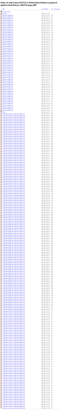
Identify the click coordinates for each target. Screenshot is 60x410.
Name (3, 9)
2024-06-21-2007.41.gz (7, 56)
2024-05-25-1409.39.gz (7, 30)
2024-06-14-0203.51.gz (7, 46)
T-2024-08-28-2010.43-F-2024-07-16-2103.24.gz (13, 181)
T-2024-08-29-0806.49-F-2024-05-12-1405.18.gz (13, 222)
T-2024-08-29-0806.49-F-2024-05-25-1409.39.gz (13, 231)
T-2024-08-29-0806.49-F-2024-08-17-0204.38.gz (13, 295)
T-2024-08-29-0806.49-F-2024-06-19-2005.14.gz (13, 252)
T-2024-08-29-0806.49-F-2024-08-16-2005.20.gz (13, 293)
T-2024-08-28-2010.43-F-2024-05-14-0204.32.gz (13, 131)
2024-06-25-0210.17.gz (7, 63)
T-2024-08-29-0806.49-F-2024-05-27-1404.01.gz (13, 235)
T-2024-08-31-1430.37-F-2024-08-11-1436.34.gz (13, 387)
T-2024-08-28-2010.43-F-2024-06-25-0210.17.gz (13, 167)
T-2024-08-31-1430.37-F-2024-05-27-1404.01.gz (13, 331)
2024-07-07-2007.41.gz (7, 74)
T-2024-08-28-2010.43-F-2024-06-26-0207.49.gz (13, 169)
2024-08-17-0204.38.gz (7, 94)
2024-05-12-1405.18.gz (7, 22)
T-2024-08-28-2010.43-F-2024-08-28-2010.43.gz (13, 210)
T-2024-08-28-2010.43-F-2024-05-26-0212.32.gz (13, 136)
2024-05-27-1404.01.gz (7, 34)
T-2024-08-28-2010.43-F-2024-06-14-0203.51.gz (13, 150)
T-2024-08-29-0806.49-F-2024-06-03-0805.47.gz (13, 238)
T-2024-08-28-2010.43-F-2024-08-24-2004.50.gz (13, 203)
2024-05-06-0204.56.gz (7, 16)
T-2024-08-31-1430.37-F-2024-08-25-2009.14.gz (13, 401)
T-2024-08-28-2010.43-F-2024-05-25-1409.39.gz (13, 134)
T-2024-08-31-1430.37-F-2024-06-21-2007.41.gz (13, 354)
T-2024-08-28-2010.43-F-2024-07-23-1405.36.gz (13, 186)
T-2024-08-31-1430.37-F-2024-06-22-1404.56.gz (13, 356)
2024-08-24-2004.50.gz (7, 100)
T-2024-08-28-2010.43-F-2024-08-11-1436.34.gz (13, 193)
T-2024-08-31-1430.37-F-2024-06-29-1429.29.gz (13, 364)
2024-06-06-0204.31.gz (7, 41)
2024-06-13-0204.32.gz (7, 44)
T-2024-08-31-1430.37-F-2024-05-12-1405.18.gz (13, 319)
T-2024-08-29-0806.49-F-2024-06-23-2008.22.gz (13, 262)
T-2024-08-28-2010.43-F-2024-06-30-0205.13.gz (13, 172)
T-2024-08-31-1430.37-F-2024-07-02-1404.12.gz (13, 370)
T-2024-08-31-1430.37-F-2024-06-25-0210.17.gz (13, 361)
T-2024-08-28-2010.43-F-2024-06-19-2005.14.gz (13, 155)
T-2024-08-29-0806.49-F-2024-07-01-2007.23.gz (13, 271)
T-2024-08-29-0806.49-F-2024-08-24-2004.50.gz (13, 300)
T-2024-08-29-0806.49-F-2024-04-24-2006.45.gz (13, 212)
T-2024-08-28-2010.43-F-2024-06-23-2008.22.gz (13, 165)
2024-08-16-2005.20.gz (7, 93)
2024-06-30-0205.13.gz (7, 68)
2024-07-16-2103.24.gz (7, 77)
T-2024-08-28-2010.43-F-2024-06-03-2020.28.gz (13, 143)
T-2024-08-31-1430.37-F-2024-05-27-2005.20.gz (13, 333)
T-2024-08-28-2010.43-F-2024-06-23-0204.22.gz (13, 164)
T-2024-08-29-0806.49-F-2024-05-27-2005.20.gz (13, 236)
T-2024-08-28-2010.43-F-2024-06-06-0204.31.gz (13, 145)
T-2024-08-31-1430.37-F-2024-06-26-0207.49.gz (13, 363)
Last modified (45, 9)
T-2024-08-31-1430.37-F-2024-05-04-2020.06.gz (13, 311)
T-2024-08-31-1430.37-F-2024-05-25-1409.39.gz (13, 328)
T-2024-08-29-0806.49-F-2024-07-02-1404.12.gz (13, 273)
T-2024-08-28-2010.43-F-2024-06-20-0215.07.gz (13, 157)
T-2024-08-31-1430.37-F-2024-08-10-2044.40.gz (13, 385)
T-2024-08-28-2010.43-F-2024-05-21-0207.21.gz (13, 132)
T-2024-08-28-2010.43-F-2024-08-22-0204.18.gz (13, 200)
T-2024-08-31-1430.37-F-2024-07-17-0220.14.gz (13, 376)
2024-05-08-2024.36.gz (7, 18)
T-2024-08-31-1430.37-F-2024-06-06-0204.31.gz (13, 338)
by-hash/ (4, 13)
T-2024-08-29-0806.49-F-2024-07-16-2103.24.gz (13, 278)
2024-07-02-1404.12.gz (7, 72)
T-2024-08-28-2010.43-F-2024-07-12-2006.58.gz (13, 179)
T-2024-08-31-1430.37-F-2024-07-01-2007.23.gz (13, 368)
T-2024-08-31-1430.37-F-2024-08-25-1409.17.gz (13, 399)
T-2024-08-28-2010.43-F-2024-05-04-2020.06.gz (13, 117)
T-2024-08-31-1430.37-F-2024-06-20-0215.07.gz (13, 350)
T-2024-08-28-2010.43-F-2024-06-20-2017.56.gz (13, 158)
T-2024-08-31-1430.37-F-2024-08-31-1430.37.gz (13, 408)
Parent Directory (6, 11)
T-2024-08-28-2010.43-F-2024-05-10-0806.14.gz (13, 124)
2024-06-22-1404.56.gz (7, 58)
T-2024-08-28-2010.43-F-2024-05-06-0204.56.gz (13, 120)
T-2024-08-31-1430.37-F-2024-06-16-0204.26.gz (13, 345)
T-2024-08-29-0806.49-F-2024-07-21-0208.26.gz (13, 281)
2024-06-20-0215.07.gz (7, 53)
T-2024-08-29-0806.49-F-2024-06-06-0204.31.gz (13, 241)
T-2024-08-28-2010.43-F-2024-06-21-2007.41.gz (13, 160)
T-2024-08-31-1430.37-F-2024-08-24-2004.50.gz (13, 397)
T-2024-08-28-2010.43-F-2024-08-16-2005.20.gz (13, 196)
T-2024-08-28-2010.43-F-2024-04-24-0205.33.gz (13, 113)
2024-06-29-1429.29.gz (7, 67)
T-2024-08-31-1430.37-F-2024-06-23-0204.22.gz (13, 357)
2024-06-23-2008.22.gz (7, 61)
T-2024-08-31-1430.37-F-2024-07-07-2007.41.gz (13, 371)
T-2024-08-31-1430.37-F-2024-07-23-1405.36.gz (13, 380)
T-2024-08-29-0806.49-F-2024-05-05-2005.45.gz (13, 215)
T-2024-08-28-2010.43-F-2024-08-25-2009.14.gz (13, 207)
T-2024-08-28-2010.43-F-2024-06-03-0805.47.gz (13, 141)
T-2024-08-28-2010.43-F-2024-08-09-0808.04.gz (13, 188)
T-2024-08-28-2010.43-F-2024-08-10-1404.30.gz (13, 190)
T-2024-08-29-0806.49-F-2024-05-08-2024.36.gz (13, 219)
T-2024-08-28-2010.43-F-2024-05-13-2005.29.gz (13, 129)
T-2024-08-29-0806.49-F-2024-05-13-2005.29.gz (13, 226)
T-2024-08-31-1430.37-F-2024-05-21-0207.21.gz (13, 326)
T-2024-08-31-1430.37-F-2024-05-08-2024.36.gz (13, 316)
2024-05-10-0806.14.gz (7, 20)
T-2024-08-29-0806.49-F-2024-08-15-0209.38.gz (13, 292)
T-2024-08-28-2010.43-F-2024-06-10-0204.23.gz (13, 146)
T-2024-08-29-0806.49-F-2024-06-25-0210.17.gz (13, 264)
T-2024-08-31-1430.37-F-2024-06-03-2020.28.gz (13, 337)
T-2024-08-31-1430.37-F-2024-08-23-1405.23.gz (13, 395)
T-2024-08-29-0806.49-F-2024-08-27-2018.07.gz (13, 305)
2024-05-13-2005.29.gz (7, 25)
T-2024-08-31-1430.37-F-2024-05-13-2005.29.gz (13, 323)
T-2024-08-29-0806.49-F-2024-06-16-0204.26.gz (13, 248)
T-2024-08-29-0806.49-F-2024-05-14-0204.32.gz (13, 228)
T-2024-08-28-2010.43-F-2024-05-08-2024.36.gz (13, 122)
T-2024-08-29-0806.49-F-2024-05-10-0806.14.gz (13, 221)
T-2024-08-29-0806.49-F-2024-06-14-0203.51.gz (13, 247)
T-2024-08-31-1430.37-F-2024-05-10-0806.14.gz (13, 318)
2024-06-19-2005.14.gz (7, 51)
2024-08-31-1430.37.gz (7, 110)
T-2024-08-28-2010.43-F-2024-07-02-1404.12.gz (13, 176)
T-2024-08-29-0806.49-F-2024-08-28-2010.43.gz (13, 307)
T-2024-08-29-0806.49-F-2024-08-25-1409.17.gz (13, 302)
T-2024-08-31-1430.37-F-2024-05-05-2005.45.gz (13, 312)
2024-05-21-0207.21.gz (7, 29)
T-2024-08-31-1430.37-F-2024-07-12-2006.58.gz (13, 373)
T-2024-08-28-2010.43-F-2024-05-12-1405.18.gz (13, 125)
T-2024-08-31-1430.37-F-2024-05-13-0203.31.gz (13, 321)
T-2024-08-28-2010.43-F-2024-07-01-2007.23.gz (13, 174)
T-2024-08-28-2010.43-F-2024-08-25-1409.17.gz (13, 205)
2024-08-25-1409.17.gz (7, 101)
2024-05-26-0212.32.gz (7, 32)
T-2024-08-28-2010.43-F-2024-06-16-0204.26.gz (13, 151)
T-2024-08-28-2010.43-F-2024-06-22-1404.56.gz (13, 162)
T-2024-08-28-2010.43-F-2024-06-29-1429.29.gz (13, 170)
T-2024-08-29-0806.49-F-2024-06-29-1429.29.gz (13, 267)
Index (3, 112)
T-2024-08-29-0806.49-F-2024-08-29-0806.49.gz (13, 309)
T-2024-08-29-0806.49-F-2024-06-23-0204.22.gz (13, 260)
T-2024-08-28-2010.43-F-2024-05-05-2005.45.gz (13, 119)
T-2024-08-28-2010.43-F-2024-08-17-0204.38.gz (13, 198)
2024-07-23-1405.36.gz (7, 82)
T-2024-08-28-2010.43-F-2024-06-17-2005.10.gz (13, 153)
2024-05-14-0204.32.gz (7, 27)
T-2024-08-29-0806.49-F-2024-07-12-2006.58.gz (13, 276)
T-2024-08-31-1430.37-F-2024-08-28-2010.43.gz (13, 404)
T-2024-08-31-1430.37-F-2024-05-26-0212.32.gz (13, 330)
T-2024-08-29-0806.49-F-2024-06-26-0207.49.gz (13, 266)
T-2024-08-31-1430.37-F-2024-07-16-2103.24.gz (13, 375)
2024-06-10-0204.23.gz (7, 42)
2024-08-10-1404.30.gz (7, 86)
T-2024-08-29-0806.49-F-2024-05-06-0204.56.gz (13, 217)
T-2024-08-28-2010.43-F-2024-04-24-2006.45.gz (13, 115)
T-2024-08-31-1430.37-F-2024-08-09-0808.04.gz (13, 382)
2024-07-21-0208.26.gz (7, 80)
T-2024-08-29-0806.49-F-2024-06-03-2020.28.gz (13, 240)
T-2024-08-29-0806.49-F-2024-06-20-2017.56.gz (13, 255)
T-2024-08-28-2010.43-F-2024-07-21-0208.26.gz (13, 184)
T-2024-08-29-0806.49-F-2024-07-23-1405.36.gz (13, 283)
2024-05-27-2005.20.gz (7, 35)
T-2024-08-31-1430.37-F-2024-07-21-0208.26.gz (13, 378)
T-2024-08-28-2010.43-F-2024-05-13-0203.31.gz (13, 127)
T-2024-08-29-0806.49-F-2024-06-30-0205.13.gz (13, 269)
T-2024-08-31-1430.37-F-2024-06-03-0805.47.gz (13, 335)
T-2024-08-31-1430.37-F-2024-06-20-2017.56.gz (13, 352)
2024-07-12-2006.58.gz (7, 75)
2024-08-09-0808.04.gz (7, 84)
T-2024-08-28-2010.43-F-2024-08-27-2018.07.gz (13, 209)
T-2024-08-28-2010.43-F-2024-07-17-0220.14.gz (13, 183)
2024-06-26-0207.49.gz (7, 65)
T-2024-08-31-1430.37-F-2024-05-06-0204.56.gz (13, 314)
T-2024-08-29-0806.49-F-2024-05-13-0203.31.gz (13, 224)
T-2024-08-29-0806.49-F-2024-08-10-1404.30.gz (13, 286)
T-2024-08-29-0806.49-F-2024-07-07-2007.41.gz (13, 274)
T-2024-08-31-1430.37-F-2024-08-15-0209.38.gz (13, 389)
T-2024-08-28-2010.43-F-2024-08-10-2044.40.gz (13, 191)
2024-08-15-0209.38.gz (7, 91)
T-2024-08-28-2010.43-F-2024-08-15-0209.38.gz (13, 195)
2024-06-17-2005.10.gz (7, 49)
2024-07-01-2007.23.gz (7, 70)
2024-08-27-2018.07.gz (7, 105)
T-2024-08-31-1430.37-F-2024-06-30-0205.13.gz (13, 366)
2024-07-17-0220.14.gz (7, 79)
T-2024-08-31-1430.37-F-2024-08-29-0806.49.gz (13, 406)
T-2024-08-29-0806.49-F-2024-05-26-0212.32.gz (13, 233)
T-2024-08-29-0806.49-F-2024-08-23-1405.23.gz (13, 299)
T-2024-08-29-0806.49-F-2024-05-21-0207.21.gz (13, 229)
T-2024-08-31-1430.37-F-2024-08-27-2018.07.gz (13, 402)
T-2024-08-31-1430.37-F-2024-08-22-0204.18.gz (13, 394)
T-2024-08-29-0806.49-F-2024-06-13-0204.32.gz (13, 245)
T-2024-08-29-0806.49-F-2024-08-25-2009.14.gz (13, 304)
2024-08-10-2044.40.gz (7, 87)
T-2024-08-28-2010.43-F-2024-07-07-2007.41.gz (13, 177)
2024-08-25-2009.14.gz (7, 103)
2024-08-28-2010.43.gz (7, 106)
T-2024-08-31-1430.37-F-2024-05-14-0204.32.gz (13, 325)
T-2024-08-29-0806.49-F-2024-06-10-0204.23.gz (13, 243)
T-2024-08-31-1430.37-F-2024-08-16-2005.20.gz (13, 390)
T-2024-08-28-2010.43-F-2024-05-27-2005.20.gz (13, 139)
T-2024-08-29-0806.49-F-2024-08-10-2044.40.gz (13, 288)
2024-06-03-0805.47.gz (7, 37)
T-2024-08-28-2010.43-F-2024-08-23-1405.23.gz (13, 202)
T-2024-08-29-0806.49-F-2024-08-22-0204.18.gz (13, 297)
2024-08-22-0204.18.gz (7, 96)
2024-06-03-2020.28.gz (7, 39)
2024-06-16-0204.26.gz (7, 48)
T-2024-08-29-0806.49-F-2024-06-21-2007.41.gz (13, 257)
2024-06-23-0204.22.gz (7, 60)
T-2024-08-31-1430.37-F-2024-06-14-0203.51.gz (13, 344)
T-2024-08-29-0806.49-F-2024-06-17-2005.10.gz (13, 250)
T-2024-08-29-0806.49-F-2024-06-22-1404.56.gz (13, 259)
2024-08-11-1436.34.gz (7, 89)
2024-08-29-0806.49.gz (7, 108)
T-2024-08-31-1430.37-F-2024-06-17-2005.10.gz (13, 347)
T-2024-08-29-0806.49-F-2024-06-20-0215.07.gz (13, 254)
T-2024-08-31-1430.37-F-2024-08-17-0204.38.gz (13, 392)
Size (52, 9)
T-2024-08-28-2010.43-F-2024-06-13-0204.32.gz (13, 148)
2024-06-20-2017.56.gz (7, 55)
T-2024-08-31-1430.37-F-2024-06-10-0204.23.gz (13, 340)
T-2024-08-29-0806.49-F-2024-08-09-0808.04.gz (13, 285)
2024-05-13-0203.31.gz (7, 23)
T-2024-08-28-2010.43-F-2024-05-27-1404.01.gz (13, 138)
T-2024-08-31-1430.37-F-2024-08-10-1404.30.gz (13, 383)
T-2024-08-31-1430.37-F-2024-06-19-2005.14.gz (13, 349)
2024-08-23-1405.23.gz (7, 98)
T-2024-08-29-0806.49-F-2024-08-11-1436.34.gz (13, 290)
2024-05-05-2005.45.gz (7, 15)
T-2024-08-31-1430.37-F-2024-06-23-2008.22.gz (13, 359)
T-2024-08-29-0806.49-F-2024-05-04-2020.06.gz (13, 214)
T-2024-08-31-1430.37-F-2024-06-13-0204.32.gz (13, 342)
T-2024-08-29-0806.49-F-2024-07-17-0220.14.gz (13, 280)
